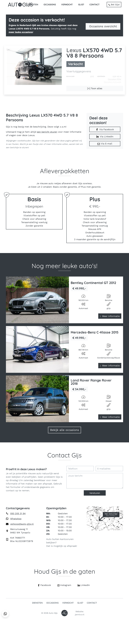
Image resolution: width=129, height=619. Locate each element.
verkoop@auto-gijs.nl (22, 524)
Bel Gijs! (114, 4)
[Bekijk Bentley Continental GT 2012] (64, 300)
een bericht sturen (47, 131)
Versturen (94, 493)
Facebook (44, 585)
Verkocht (67, 4)
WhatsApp (15, 518)
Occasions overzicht (103, 26)
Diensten (33, 4)
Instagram (64, 585)
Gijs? (81, 4)
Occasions (50, 4)
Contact (94, 4)
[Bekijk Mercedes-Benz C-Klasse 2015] (64, 349)
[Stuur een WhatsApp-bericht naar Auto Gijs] (5, 613)
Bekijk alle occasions (64, 430)
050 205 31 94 (18, 513)
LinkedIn (83, 585)
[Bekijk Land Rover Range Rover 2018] (64, 398)
